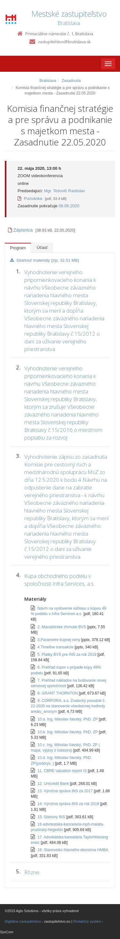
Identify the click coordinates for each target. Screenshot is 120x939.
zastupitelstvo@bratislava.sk (64, 42)
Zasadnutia (70, 80)
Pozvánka (30, 198)
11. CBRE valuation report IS (62, 771)
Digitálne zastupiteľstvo (23, 921)
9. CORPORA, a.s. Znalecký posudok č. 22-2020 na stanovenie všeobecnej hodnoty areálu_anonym (68, 706)
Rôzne (31, 872)
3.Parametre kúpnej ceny (59, 640)
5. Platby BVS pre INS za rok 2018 (67, 654)
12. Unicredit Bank (53, 783)
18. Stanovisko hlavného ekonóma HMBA (72, 850)
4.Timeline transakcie (56, 647)
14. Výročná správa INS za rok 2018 (68, 804)
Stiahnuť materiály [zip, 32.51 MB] (44, 260)
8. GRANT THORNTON (58, 693)
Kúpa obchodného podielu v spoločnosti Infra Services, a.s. (59, 579)
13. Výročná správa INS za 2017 (65, 791)
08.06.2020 (69, 205)
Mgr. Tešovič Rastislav (64, 190)
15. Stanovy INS (51, 817)
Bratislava (47, 80)
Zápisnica (20, 230)
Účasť (42, 247)
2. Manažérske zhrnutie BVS (62, 627)
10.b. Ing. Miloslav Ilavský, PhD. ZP (68, 732)
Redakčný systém (87, 921)
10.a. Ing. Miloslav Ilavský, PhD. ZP (68, 719)
